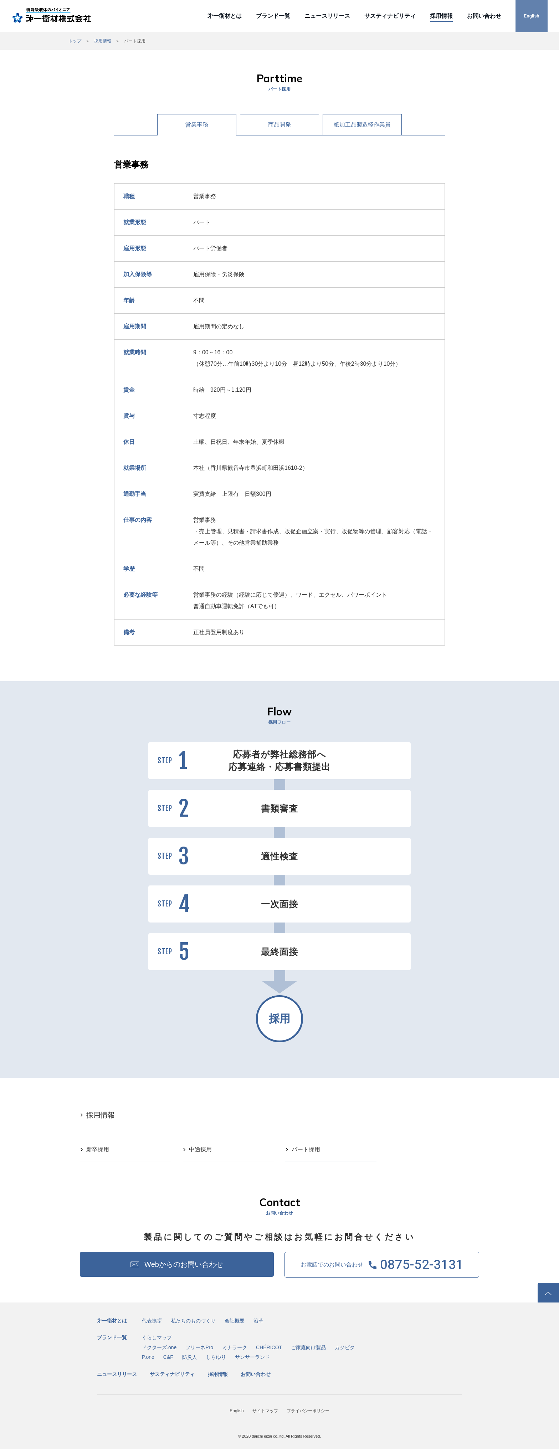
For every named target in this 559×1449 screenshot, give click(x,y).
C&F (168, 1357)
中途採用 (200, 1149)
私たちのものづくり (193, 1321)
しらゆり (216, 1357)
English (531, 16)
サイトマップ (265, 1410)
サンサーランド (252, 1357)
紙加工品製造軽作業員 (362, 125)
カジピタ (345, 1347)
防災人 (189, 1357)
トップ (74, 40)
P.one (148, 1357)
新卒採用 (97, 1149)
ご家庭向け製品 (308, 1347)
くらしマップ (157, 1337)
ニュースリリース (327, 16)
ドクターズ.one (159, 1347)
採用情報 (441, 16)
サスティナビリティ (390, 16)
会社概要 (235, 1321)
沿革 (258, 1321)
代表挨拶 (152, 1321)
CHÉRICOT (269, 1347)
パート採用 (306, 1149)
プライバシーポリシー (308, 1410)
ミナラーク (234, 1347)
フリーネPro (199, 1347)
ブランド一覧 (273, 16)
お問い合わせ (484, 16)
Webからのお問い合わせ (183, 1264)
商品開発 (279, 125)
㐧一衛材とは (224, 16)
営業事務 (196, 125)
